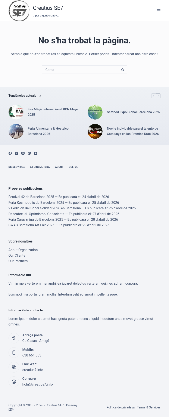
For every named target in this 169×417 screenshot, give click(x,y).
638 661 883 (31, 355)
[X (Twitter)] (16, 153)
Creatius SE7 (48, 8)
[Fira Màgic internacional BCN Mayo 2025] (16, 112)
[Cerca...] (80, 69)
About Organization (23, 250)
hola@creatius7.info (37, 384)
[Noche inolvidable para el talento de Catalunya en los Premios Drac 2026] (95, 131)
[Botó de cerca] (123, 69)
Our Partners (18, 261)
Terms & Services (149, 407)
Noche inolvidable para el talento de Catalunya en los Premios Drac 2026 (133, 131)
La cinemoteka (40, 167)
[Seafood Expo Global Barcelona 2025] (95, 112)
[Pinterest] (29, 153)
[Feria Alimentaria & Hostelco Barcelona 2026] (16, 131)
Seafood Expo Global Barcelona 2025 (133, 112)
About (59, 167)
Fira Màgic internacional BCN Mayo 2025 (53, 112)
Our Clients (17, 255)
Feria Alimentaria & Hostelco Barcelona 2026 (48, 131)
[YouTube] (35, 153)
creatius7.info (32, 370)
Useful (73, 167)
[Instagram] (23, 153)
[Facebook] (10, 153)
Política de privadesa (120, 407)
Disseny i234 (17, 167)
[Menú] (158, 11)
